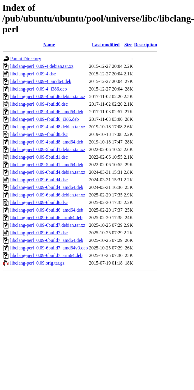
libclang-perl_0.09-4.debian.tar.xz (41, 66)
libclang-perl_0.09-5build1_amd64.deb (46, 164)
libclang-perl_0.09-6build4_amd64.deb (46, 187)
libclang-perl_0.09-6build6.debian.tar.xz (47, 194)
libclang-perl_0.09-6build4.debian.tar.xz (47, 172)
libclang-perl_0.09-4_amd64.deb (40, 81)
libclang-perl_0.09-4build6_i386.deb (44, 119)
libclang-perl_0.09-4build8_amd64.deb (46, 141)
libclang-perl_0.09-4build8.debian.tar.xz (47, 126)
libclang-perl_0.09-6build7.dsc (39, 232)
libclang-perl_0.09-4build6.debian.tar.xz (47, 96)
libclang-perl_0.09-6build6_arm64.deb (46, 217)
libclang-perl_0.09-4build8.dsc (39, 134)
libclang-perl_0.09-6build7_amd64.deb (46, 240)
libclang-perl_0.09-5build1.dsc (39, 157)
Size (128, 44)
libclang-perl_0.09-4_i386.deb (38, 88)
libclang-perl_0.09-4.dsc (33, 73)
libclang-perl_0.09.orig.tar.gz (37, 262)
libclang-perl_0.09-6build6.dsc (39, 202)
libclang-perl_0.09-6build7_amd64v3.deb (49, 247)
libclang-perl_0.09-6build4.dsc (39, 179)
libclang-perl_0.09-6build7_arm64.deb (46, 255)
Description (145, 44)
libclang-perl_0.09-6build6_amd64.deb (46, 210)
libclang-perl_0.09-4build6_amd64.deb (46, 111)
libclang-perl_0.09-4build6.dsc (39, 104)
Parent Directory (25, 58)
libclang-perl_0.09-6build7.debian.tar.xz (47, 225)
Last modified (106, 44)
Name (49, 44)
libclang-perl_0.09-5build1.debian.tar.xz (47, 149)
